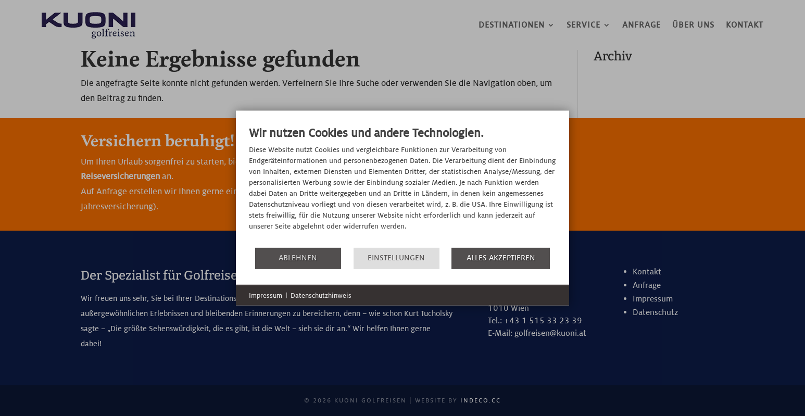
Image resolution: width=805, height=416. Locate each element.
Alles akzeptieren (501, 257)
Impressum (265, 295)
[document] (402, 185)
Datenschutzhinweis (321, 295)
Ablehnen (298, 257)
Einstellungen (396, 257)
